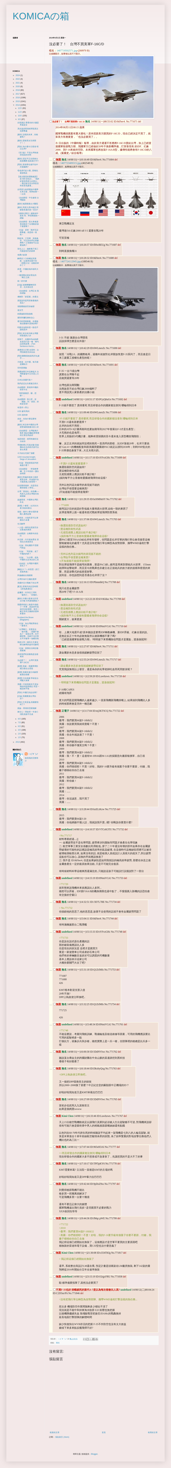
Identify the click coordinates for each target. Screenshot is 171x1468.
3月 (19, 730)
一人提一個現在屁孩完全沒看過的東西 (27, 528)
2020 (18, 86)
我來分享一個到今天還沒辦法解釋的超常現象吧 (28, 643)
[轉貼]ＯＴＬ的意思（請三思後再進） (28, 570)
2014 (18, 105)
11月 (20, 112)
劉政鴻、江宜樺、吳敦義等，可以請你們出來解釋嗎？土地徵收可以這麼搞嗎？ (28, 241)
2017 (18, 94)
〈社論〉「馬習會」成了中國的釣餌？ (27, 552)
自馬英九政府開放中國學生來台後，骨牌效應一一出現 (28, 191)
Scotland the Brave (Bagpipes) (25, 618)
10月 (20, 116)
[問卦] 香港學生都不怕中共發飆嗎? (27, 165)
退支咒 (20, 310)
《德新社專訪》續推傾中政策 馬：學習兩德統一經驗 (28, 215)
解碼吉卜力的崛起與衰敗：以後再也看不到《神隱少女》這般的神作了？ (28, 261)
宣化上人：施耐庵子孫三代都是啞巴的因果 (27, 250)
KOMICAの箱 (41, 16)
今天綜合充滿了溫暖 (26, 453)
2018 (18, 90)
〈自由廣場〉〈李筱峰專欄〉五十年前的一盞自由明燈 (28, 471)
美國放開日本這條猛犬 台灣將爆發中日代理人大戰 (28, 374)
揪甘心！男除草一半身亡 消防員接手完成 (27, 713)
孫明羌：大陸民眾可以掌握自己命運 (27, 519)
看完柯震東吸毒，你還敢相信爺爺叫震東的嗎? (27, 322)
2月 (19, 734)
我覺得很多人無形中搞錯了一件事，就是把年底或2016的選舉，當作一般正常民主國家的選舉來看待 (28, 609)
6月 (19, 726)
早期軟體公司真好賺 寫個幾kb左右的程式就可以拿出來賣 (28, 447)
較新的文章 (54, 1432)
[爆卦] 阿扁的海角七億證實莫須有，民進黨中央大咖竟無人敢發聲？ (28, 479)
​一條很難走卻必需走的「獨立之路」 (26, 276)
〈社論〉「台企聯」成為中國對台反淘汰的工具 (28, 558)
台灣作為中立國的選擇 (26, 579)
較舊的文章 (153, 1432)
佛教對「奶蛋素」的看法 (27, 297)
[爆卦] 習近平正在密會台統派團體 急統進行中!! (27, 160)
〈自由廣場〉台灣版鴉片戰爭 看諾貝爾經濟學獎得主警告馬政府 (28, 433)
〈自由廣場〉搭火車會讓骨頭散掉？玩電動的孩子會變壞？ (28, 224)
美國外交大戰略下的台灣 (27, 583)
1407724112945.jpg (70, 261)
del (139, 121)
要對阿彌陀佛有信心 (26, 318)
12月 (20, 108)
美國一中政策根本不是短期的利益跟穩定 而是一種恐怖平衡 (28, 686)
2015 (18, 101)
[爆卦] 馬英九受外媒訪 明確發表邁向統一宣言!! (27, 208)
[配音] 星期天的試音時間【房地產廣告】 (27, 587)
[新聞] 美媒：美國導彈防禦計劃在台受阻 (27, 667)
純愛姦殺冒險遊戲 (25, 314)
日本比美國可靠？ (25, 380)
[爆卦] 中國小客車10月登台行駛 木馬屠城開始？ (28, 599)
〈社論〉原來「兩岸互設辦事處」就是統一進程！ (27, 232)
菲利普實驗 (22, 368)
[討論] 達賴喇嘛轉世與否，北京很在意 (26, 286)
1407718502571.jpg (67, 50)
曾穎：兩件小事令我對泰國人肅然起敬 (27, 513)
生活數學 (21, 524)
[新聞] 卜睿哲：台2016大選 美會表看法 (27, 507)
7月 (19, 722)
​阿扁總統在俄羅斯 (25, 575)
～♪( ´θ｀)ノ (33, 754)
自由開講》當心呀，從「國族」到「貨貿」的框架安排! (28, 401)
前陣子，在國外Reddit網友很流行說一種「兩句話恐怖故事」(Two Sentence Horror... (28, 342)
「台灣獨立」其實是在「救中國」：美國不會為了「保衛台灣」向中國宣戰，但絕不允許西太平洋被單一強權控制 (28, 634)
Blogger (94, 1454)
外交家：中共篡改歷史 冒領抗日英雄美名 (28, 540)
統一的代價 (22, 281)
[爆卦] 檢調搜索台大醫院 (27, 204)
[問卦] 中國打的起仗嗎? (27, 692)
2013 (18, 742)
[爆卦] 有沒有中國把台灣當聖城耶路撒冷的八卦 (28, 426)
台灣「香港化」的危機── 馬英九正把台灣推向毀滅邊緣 (28, 493)
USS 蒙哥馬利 (23, 411)
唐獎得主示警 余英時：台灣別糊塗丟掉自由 (28, 351)
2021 (18, 83)
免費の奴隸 (22, 255)
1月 (19, 737)
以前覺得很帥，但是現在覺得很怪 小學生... (27, 486)
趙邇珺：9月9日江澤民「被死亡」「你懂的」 (28, 593)
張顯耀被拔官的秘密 (26, 306)
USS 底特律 (22, 415)
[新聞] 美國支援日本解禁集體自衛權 (27, 673)
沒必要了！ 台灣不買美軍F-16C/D (27, 661)
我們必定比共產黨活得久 (27, 383)
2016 (18, 97)
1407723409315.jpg (70, 163)
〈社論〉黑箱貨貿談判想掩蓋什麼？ (27, 464)
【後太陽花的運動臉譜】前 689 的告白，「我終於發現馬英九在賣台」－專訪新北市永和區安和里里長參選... (28, 181)
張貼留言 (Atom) (62, 1437)
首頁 (104, 1432)
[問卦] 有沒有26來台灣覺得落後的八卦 (27, 334)
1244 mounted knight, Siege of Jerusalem (26, 458)
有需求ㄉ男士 (23, 407)
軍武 (58, 1343)
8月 (19, 719)
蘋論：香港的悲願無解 (26, 708)
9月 (19, 119)
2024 (18, 75)
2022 (18, 79)
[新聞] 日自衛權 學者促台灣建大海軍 (27, 679)
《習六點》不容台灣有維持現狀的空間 (27, 154)
